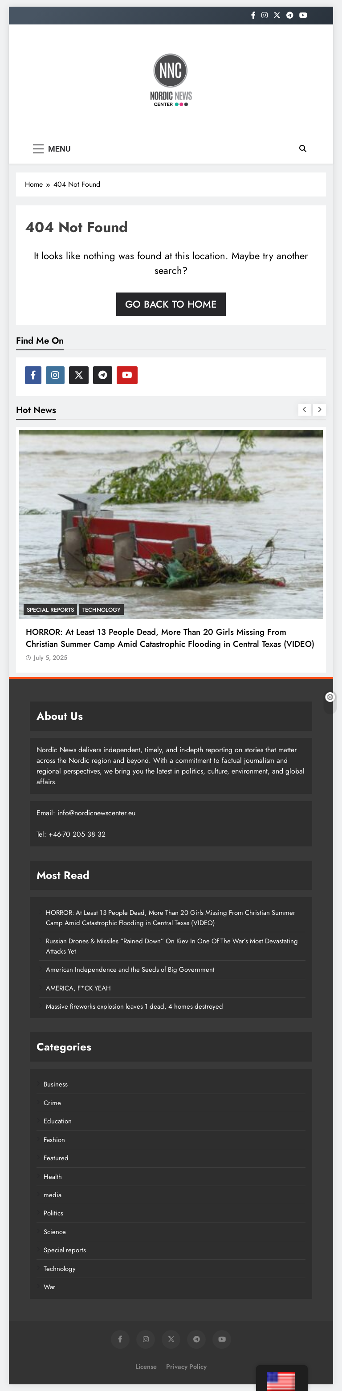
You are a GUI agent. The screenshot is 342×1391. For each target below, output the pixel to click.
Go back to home (171, 304)
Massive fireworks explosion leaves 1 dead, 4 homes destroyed (134, 1006)
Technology (101, 609)
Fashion (54, 1140)
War (49, 1287)
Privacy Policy (186, 1366)
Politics (53, 1213)
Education (58, 1121)
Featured (56, 1158)
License (146, 1366)
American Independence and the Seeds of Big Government (130, 969)
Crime (52, 1103)
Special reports (50, 609)
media (52, 1195)
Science (55, 1232)
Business (56, 1084)
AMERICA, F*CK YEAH (78, 988)
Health (53, 1177)
